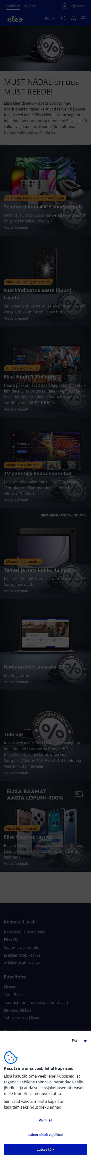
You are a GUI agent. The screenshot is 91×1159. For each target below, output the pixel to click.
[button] (77, 1041)
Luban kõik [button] (46, 1149)
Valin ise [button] (45, 1120)
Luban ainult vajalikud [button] (45, 1135)
